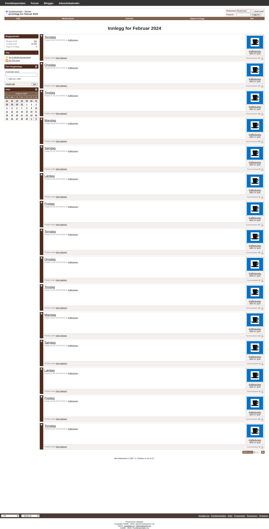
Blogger (49, 3)
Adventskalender (69, 3)
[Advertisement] (134, 488)
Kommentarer (252, 58)
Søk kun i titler (13, 79)
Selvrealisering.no (143, 526)
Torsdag (50, 37)
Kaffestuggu (73, 40)
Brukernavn (231, 11)
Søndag (50, 148)
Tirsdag (49, 92)
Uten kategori (61, 58)
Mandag (50, 120)
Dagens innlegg (197, 18)
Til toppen (263, 516)
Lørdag (49, 176)
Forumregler (239, 516)
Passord (229, 15)
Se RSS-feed (14, 60)
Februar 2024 (21, 94)
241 (35, 41)
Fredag (49, 204)
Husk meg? (258, 11)
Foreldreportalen (15, 3)
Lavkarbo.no (129, 526)
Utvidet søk (10, 84)
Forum (35, 3)
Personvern (252, 516)
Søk (252, 18)
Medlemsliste (68, 18)
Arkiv (230, 516)
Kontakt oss (204, 516)
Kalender (129, 18)
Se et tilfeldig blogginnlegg (20, 57)
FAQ (18, 18)
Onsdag (50, 65)
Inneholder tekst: (12, 72)
